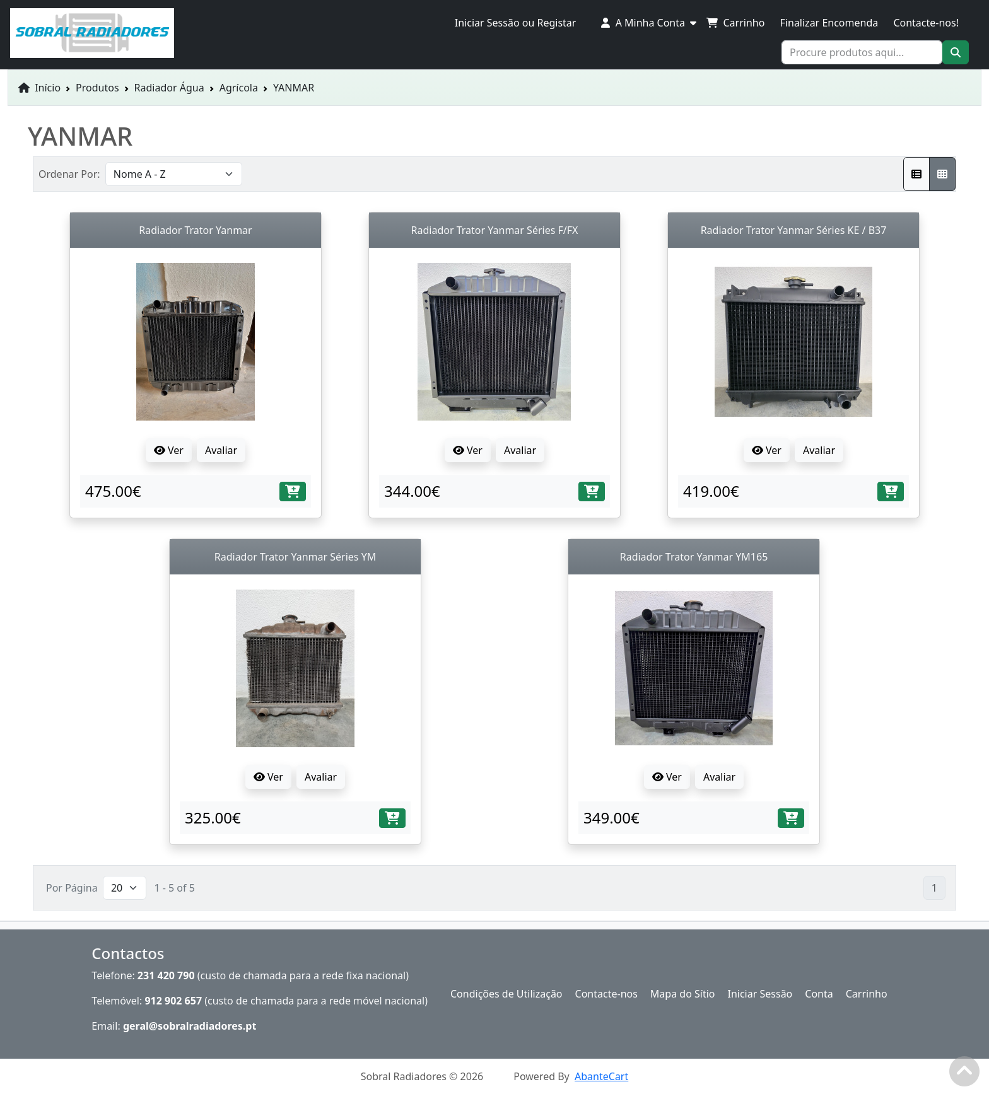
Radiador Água (169, 88)
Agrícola (238, 88)
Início (39, 88)
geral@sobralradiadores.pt (190, 1026)
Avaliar (221, 450)
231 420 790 (166, 975)
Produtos (97, 88)
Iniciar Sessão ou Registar (515, 23)
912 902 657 (173, 1001)
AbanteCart (601, 1076)
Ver (169, 450)
